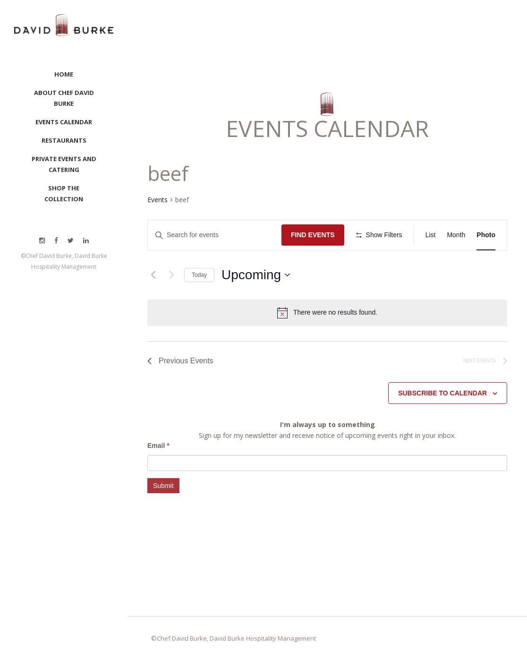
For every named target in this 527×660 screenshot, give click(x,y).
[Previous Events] (153, 275)
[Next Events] (171, 275)
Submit (163, 485)
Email (158, 445)
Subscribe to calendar (442, 393)
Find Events (313, 235)
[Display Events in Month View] (456, 235)
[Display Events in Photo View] (485, 235)
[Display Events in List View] (430, 235)
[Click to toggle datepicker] (255, 275)
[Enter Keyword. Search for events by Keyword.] (214, 235)
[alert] (335, 312)
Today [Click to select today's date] (199, 275)
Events (157, 199)
